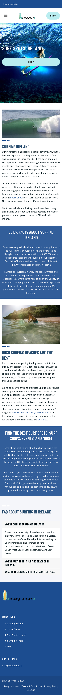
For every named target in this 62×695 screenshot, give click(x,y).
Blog (9, 646)
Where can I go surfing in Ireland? (24, 524)
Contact (15, 686)
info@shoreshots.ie (10, 4)
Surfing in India (15, 640)
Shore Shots (13, 629)
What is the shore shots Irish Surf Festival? (30, 571)
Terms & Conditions (31, 686)
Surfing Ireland (15, 623)
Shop (53, 15)
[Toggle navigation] (6, 15)
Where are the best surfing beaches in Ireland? (27, 563)
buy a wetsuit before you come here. (31, 412)
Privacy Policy (51, 686)
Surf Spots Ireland (16, 635)
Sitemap (31, 689)
